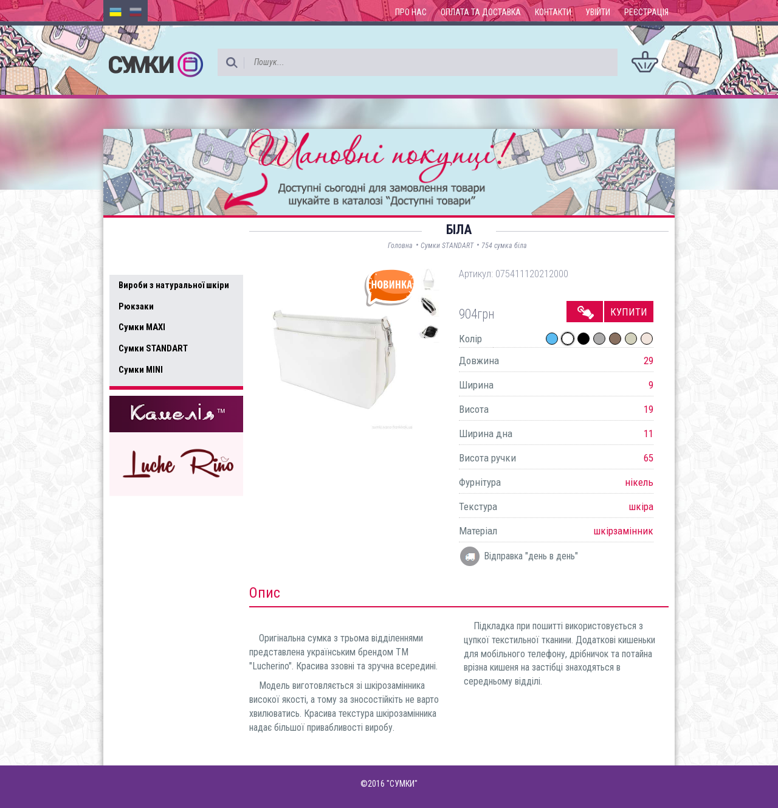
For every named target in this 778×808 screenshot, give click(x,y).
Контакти (553, 12)
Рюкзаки (136, 306)
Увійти (597, 12)
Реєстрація (646, 12)
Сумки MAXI (142, 327)
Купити (628, 312)
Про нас (411, 12)
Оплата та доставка (481, 12)
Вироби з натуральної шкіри (174, 285)
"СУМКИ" (402, 784)
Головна (400, 245)
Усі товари (146, 260)
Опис (264, 592)
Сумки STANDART (153, 348)
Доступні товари (160, 234)
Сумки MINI (141, 369)
